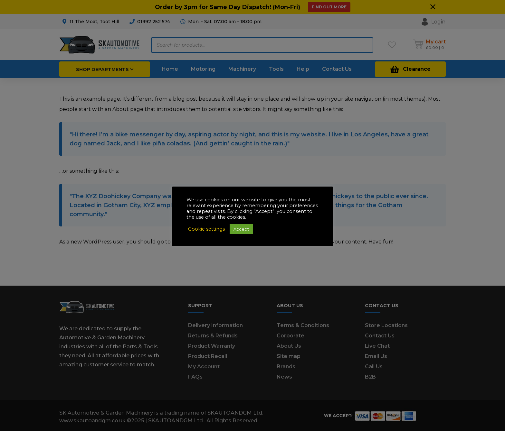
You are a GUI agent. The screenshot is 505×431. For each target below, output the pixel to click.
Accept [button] (241, 229)
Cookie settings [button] (206, 229)
